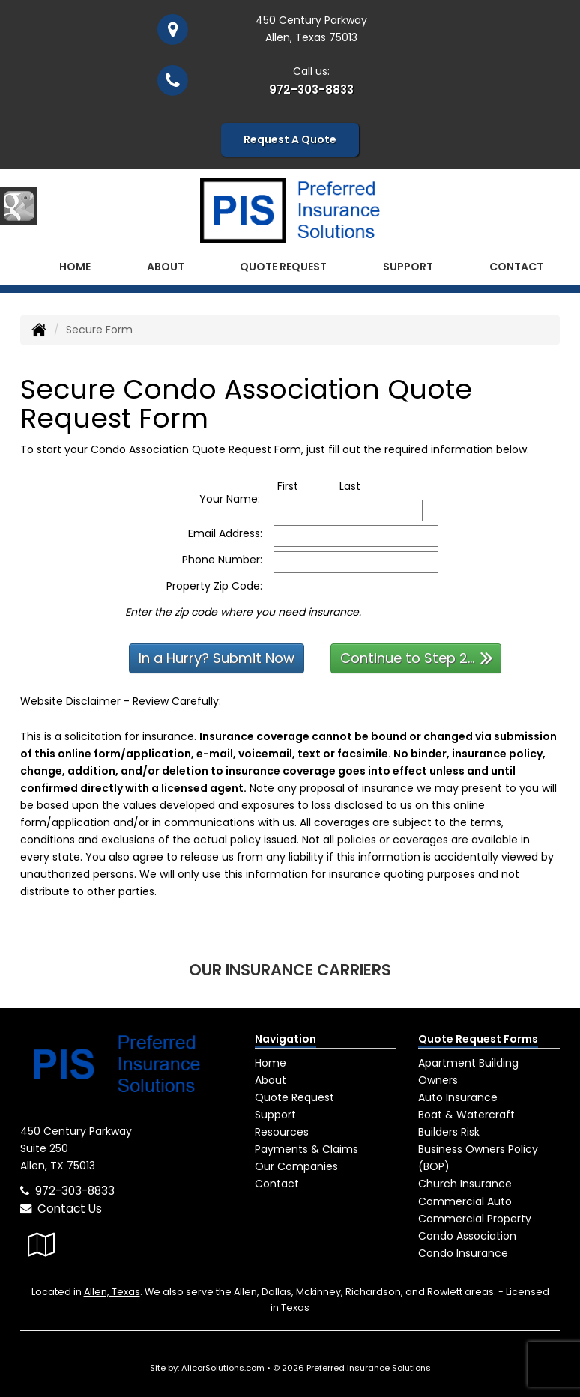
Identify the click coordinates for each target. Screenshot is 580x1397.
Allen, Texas (112, 1291)
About (165, 265)
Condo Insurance (463, 1252)
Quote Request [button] (283, 265)
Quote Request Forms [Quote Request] (478, 1038)
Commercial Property (474, 1217)
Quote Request (294, 1097)
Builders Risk (449, 1131)
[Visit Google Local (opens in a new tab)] (41, 1244)
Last (365, 485)
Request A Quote (290, 139)
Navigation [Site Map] (285, 1038)
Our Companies (296, 1166)
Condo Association (467, 1235)
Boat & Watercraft (466, 1114)
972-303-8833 (311, 89)
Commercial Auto (465, 1200)
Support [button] (408, 265)
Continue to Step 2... (416, 657)
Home (75, 265)
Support (275, 1114)
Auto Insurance (458, 1097)
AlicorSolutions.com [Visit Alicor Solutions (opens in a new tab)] (223, 1368)
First (303, 485)
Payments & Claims (306, 1149)
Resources (282, 1131)
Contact (516, 265)
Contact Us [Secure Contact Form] (61, 1208)
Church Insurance (465, 1183)
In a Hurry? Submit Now (216, 658)
